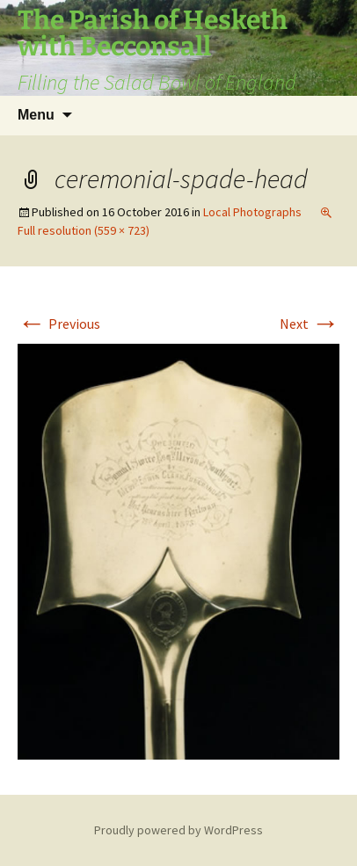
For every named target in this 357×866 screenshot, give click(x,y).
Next (309, 323)
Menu (36, 114)
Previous (59, 323)
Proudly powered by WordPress (178, 830)
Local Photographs (252, 212)
